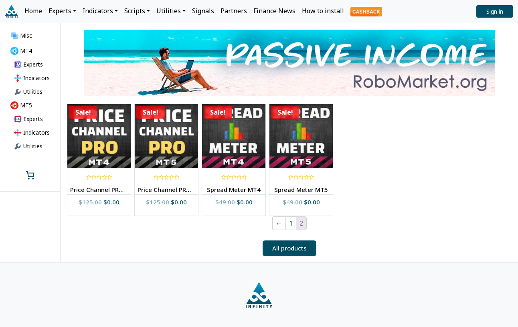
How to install (323, 10)
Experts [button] (60, 10)
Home (33, 10)
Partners (234, 10)
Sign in (494, 11)
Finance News (274, 10)
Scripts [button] (134, 10)
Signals (203, 10)
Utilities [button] (168, 10)
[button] (289, 248)
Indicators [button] (98, 10)
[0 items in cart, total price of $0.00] (30, 175)
